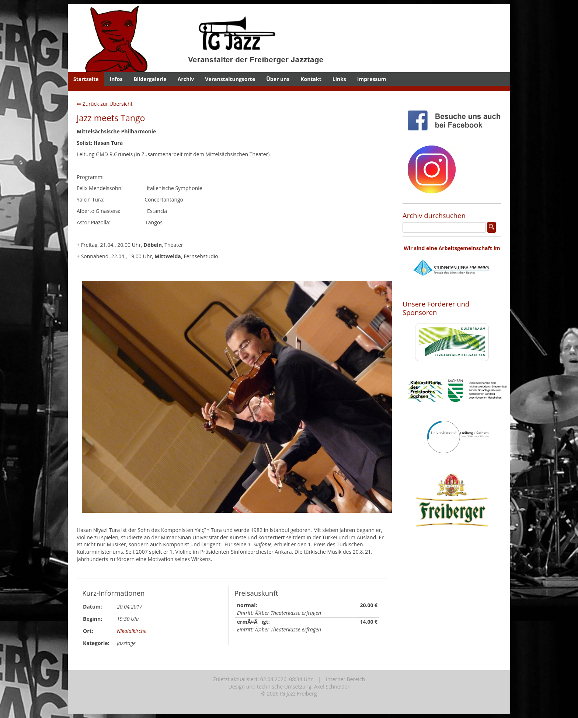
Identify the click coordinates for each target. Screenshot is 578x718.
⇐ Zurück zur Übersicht (105, 103)
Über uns (277, 79)
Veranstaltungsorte (230, 79)
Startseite (86, 79)
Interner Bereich (345, 679)
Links (339, 79)
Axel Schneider (331, 686)
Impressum (371, 79)
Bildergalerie (149, 79)
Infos (116, 79)
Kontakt (310, 79)
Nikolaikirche (131, 630)
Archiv (186, 79)
